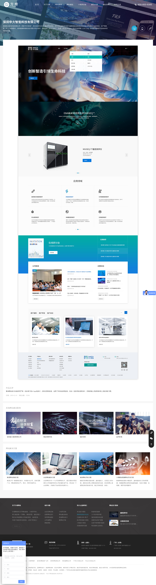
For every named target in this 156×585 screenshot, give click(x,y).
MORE (16, 534)
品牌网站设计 (49, 522)
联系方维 (117, 4)
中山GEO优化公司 (90, 569)
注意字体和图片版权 (97, 531)
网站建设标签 (63, 522)
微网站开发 (62, 528)
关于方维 (47, 4)
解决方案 (94, 4)
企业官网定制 (49, 520)
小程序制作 (32, 569)
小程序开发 (82, 4)
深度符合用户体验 (97, 528)
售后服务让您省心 (97, 534)
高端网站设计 (63, 525)
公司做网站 (48, 528)
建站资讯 (106, 4)
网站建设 (70, 4)
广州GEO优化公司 (78, 569)
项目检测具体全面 (97, 525)
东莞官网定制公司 (55, 569)
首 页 (37, 4)
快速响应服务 (95, 520)
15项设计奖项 (81, 531)
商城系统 (47, 531)
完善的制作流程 (82, 534)
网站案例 (58, 4)
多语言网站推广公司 (42, 569)
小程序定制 (62, 520)
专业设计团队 (81, 520)
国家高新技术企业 (82, 522)
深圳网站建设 (49, 525)
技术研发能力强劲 (82, 528)
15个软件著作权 (96, 522)
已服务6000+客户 (82, 525)
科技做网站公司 (66, 569)
